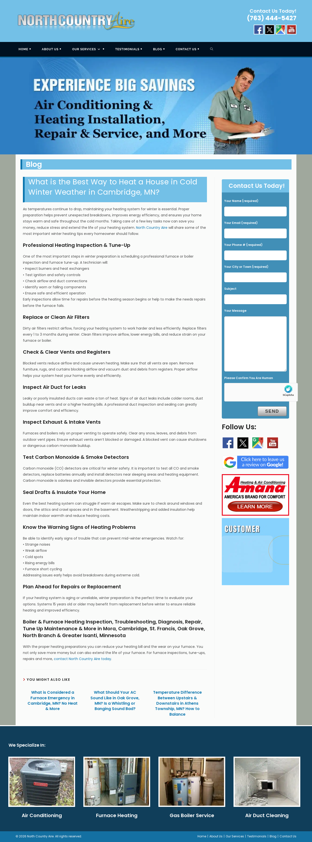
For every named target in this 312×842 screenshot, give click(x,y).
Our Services (235, 836)
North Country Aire (151, 227)
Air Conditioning (42, 815)
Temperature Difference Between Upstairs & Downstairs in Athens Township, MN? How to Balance (177, 703)
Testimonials (256, 836)
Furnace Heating (116, 815)
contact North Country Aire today (82, 658)
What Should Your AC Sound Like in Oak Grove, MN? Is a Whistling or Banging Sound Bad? (114, 701)
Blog (273, 836)
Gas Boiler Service (192, 815)
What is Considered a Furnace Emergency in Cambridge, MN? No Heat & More (53, 701)
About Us (216, 836)
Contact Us (288, 836)
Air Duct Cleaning (267, 815)
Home (201, 836)
